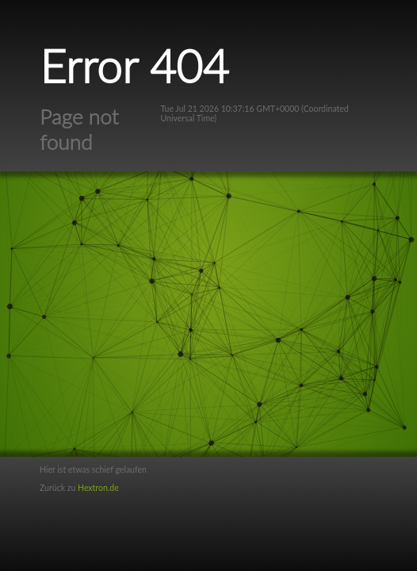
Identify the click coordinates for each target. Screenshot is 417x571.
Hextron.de (98, 487)
